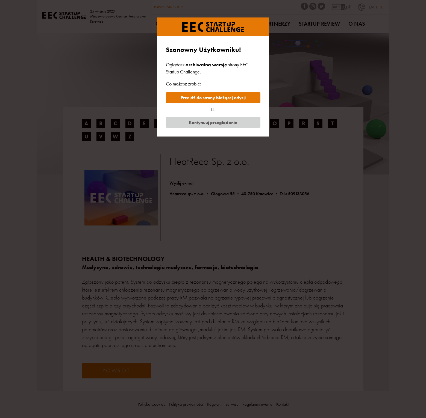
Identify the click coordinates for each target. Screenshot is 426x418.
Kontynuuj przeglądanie (213, 122)
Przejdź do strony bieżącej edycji (213, 97)
